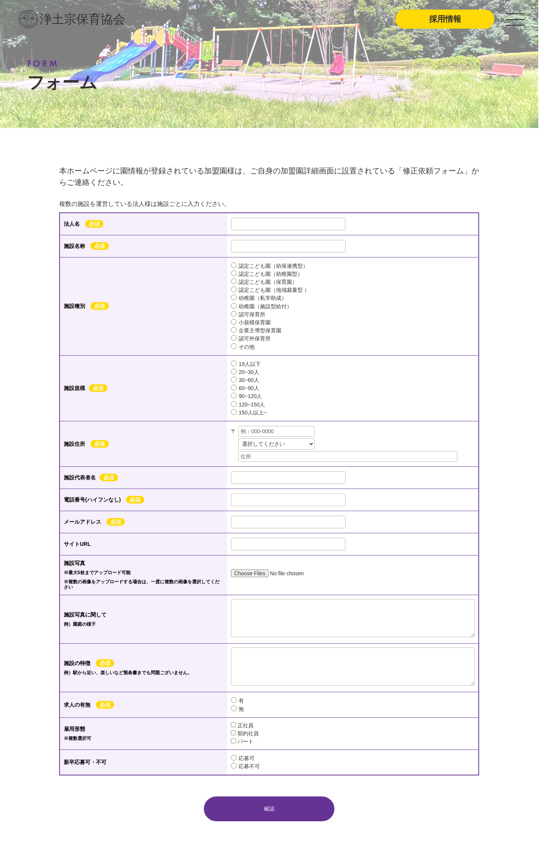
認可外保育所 (251, 338)
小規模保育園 (251, 322)
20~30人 (245, 372)
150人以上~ (249, 412)
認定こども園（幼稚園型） (267, 273)
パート (242, 741)
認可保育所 (248, 314)
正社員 (242, 725)
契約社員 (245, 733)
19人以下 (246, 364)
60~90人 (245, 388)
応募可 (243, 758)
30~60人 (245, 380)
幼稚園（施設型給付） (261, 306)
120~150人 (248, 404)
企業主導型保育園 (256, 330)
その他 (243, 346)
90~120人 (246, 396)
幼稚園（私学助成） (259, 298)
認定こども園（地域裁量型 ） (270, 289)
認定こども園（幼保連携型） (269, 265)
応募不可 (245, 766)
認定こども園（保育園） (264, 281)
